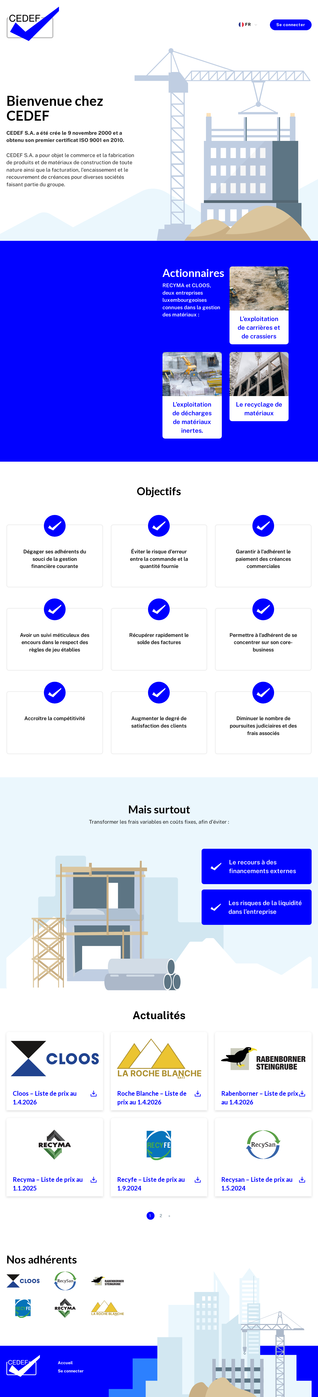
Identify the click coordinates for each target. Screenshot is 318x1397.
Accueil (65, 1362)
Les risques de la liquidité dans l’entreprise (256, 907)
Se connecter (290, 24)
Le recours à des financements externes (253, 866)
